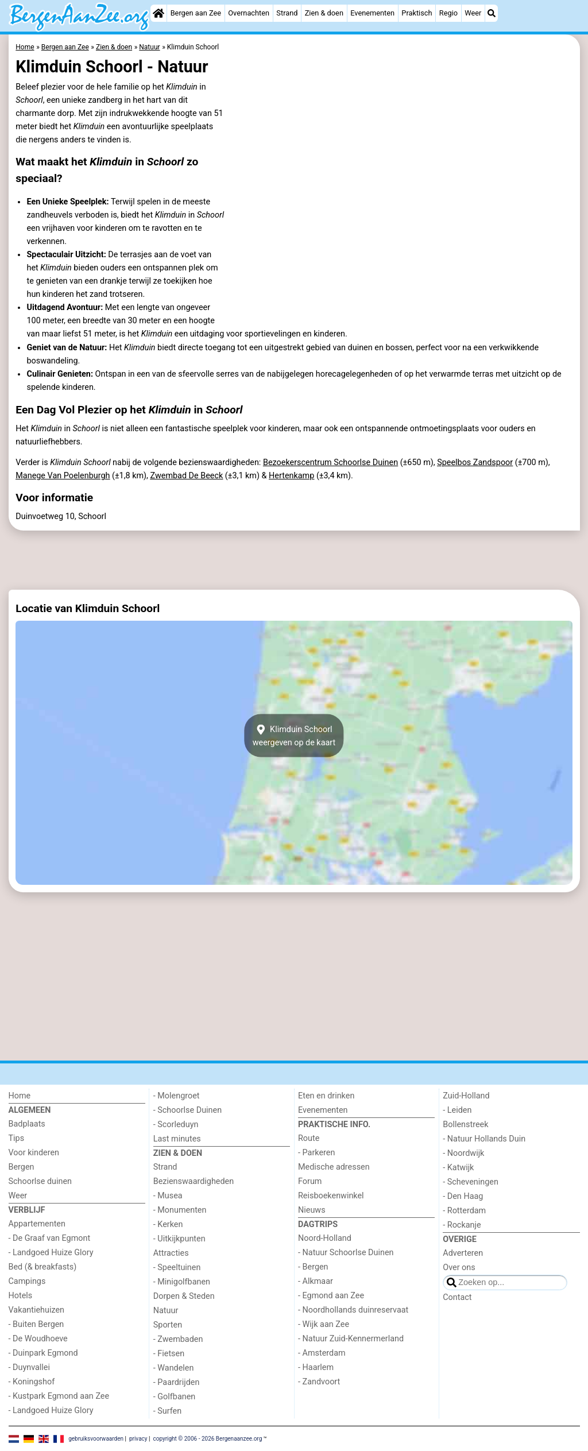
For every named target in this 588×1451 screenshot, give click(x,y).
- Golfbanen (174, 1397)
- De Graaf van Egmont (50, 1238)
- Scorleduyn (176, 1124)
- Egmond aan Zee (331, 1296)
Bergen (21, 1167)
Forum (310, 1181)
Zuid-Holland (466, 1096)
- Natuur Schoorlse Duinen (345, 1252)
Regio (448, 13)
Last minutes (177, 1139)
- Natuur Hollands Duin (484, 1139)
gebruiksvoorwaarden (95, 1438)
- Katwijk (458, 1168)
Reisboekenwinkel (331, 1196)
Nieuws (312, 1210)
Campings (27, 1281)
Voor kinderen (34, 1153)
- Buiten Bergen (36, 1324)
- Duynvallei (30, 1367)
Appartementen (37, 1224)
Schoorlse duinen (40, 1181)
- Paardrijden (176, 1382)
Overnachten (248, 13)
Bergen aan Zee (196, 13)
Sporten (167, 1325)
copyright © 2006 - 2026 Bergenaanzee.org (207, 1438)
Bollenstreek (465, 1124)
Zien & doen (324, 13)
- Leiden (457, 1110)
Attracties (171, 1253)
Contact (457, 1297)
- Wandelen (173, 1368)
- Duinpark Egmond (43, 1353)
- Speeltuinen (177, 1267)
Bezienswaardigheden (193, 1181)
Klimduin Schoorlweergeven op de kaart (294, 735)
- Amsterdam (322, 1353)
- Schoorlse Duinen (187, 1110)
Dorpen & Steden (184, 1296)
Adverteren (463, 1253)
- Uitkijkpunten (179, 1239)
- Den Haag (463, 1196)
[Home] (158, 13)
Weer (473, 13)
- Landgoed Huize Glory (51, 1252)
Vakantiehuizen (37, 1310)
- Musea (168, 1196)
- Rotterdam (464, 1211)
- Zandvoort (319, 1382)
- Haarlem (316, 1367)
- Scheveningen (470, 1182)
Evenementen (372, 13)
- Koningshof (32, 1382)
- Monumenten (180, 1210)
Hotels (21, 1296)
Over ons (459, 1267)
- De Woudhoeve (38, 1339)
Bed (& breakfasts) (43, 1267)
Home (20, 1096)
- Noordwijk (463, 1153)
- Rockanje (462, 1225)
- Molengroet (176, 1096)
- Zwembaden (178, 1339)
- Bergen (313, 1267)
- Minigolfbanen (181, 1282)
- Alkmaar (315, 1281)
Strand (286, 13)
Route (308, 1138)
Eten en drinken (326, 1096)
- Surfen (167, 1411)
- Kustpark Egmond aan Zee (59, 1396)
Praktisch (416, 13)
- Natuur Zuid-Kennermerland (351, 1339)
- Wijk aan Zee (323, 1324)
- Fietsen (168, 1354)
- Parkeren (316, 1153)
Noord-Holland (324, 1238)
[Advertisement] (294, 560)
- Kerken (168, 1224)
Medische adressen (334, 1167)
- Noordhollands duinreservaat (353, 1310)
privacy (138, 1438)
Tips (17, 1138)
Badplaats (27, 1124)
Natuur (166, 1310)
